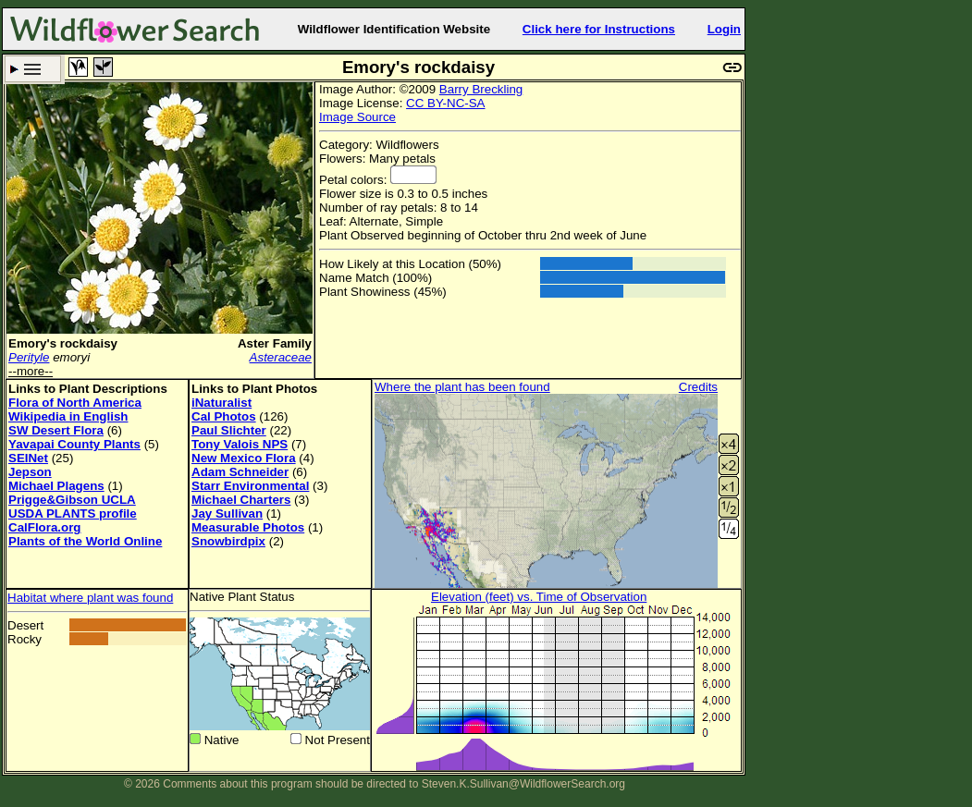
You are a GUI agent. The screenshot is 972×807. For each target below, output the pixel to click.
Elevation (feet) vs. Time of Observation (538, 597)
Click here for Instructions (599, 29)
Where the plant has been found (462, 387)
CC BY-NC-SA (445, 103)
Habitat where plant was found (90, 598)
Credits (698, 387)
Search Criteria (33, 68)
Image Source (357, 117)
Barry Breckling (481, 89)
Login (724, 29)
